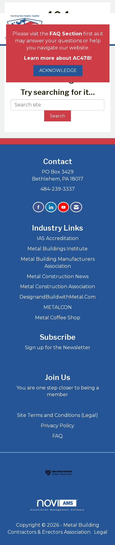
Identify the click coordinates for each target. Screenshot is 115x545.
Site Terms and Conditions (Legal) (57, 415)
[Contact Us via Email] (76, 207)
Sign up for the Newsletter (57, 347)
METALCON (58, 307)
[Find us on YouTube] (63, 207)
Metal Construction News (58, 276)
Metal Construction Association (57, 286)
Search (57, 116)
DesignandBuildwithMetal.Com (57, 297)
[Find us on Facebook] (38, 207)
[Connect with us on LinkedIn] (51, 207)
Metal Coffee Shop (57, 318)
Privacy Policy (57, 425)
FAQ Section (66, 34)
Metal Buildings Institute (57, 249)
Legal (100, 532)
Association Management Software (57, 505)
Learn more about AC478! (58, 58)
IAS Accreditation (57, 238)
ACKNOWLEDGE (58, 70)
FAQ (57, 436)
